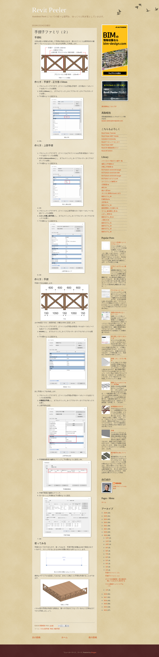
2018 (105, 594)
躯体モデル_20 (107, 229)
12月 (107, 538)
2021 (105, 529)
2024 (105, 519)
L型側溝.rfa (105, 184)
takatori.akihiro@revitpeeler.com (112, 121)
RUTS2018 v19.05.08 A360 (111, 173)
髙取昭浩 (118, 483)
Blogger (93, 652)
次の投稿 (36, 637)
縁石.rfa (104, 187)
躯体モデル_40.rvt (108, 217)
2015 (105, 604)
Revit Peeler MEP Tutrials (110, 136)
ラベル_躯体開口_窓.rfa (109, 211)
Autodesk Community (109, 139)
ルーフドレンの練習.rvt (109, 181)
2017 (105, 597)
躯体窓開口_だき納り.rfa (110, 208)
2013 (105, 610)
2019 (105, 535)
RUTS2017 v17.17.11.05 (110, 178)
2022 (105, 526)
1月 (107, 590)
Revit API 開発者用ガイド (110, 148)
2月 (107, 570)
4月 (107, 563)
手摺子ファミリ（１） (112, 576)
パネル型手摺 (44, 629)
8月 (107, 551)
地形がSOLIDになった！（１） (118, 313)
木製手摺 (57, 629)
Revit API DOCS (107, 151)
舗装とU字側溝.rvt (108, 164)
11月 (107, 541)
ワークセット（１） (118, 290)
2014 (105, 607)
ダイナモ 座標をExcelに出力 (111, 193)
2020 (105, 532)
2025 (105, 516)
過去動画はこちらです (109, 106)
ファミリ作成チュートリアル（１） (118, 243)
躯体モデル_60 (107, 196)
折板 (112, 430)
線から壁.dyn (106, 190)
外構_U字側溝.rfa (107, 167)
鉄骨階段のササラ (117, 406)
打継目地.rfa (106, 199)
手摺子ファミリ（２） (112, 573)
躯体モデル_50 (107, 205)
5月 (107, 560)
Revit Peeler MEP (107, 145)
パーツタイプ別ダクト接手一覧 (112, 161)
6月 (107, 557)
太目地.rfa (105, 202)
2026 (105, 513)
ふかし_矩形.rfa (107, 214)
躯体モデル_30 (107, 232)
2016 (105, 600)
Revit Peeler (49, 10)
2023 (105, 522)
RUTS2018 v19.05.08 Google (111, 176)
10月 (107, 544)
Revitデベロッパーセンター (111, 142)
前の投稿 (93, 637)
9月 (107, 547)
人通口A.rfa (105, 220)
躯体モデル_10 (107, 226)
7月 (107, 554)
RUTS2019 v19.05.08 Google (111, 170)
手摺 (51, 629)
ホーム (64, 637)
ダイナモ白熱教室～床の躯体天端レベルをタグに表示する (115, 580)
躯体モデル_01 (107, 223)
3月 (107, 567)
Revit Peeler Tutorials (109, 133)
